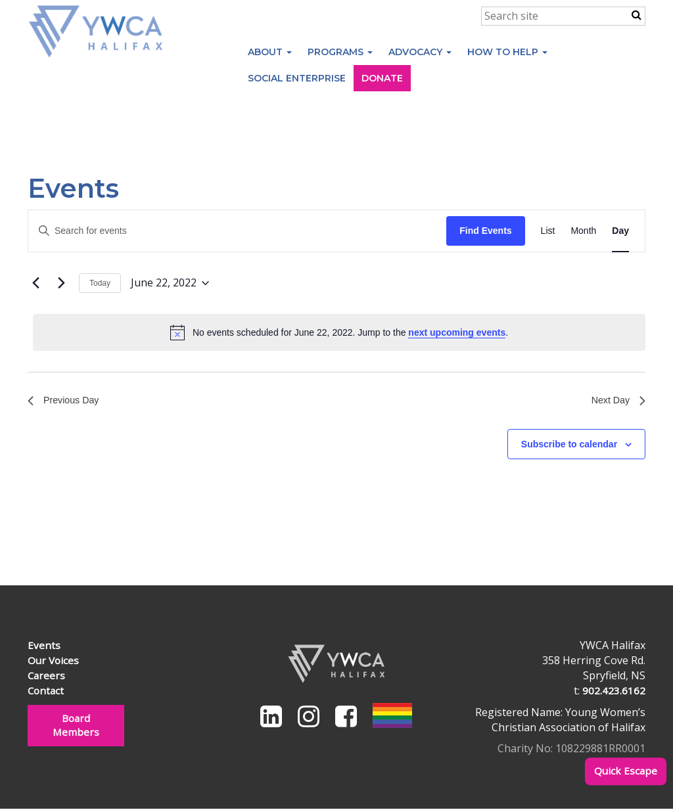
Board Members (75, 729)
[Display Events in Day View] (620, 231)
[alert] (339, 332)
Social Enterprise (297, 78)
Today (99, 283)
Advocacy (420, 52)
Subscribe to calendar (569, 446)
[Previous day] (35, 283)
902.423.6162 (613, 693)
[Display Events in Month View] (583, 231)
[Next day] (61, 283)
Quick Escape (625, 771)
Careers (47, 678)
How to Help (507, 52)
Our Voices (54, 663)
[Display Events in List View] (548, 231)
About (270, 52)
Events (44, 648)
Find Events (485, 230)
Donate (382, 78)
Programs (340, 52)
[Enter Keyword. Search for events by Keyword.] (237, 231)
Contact (47, 693)
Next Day (615, 401)
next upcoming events (456, 332)
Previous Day (67, 401)
